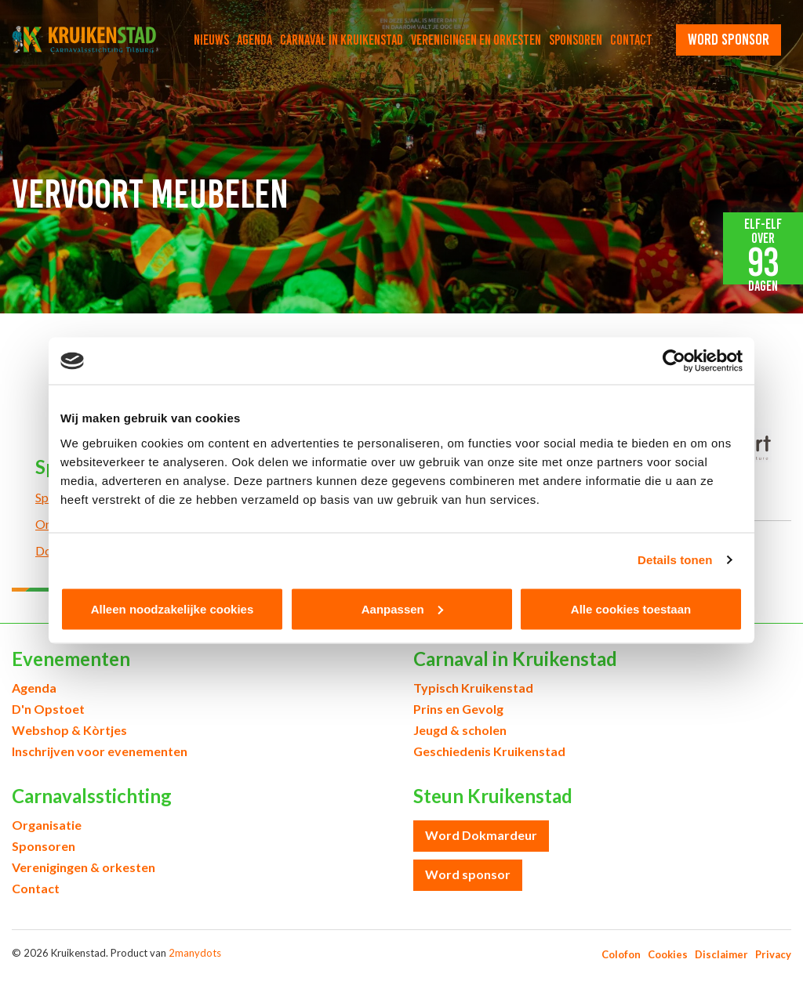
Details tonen (675, 560)
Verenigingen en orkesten (476, 40)
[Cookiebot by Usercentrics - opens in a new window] (674, 361)
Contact (631, 40)
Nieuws (211, 40)
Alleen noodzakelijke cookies (172, 608)
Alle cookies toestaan (631, 608)
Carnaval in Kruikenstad (341, 40)
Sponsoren (575, 40)
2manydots (195, 953)
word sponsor (728, 39)
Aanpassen (402, 608)
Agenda (254, 40)
